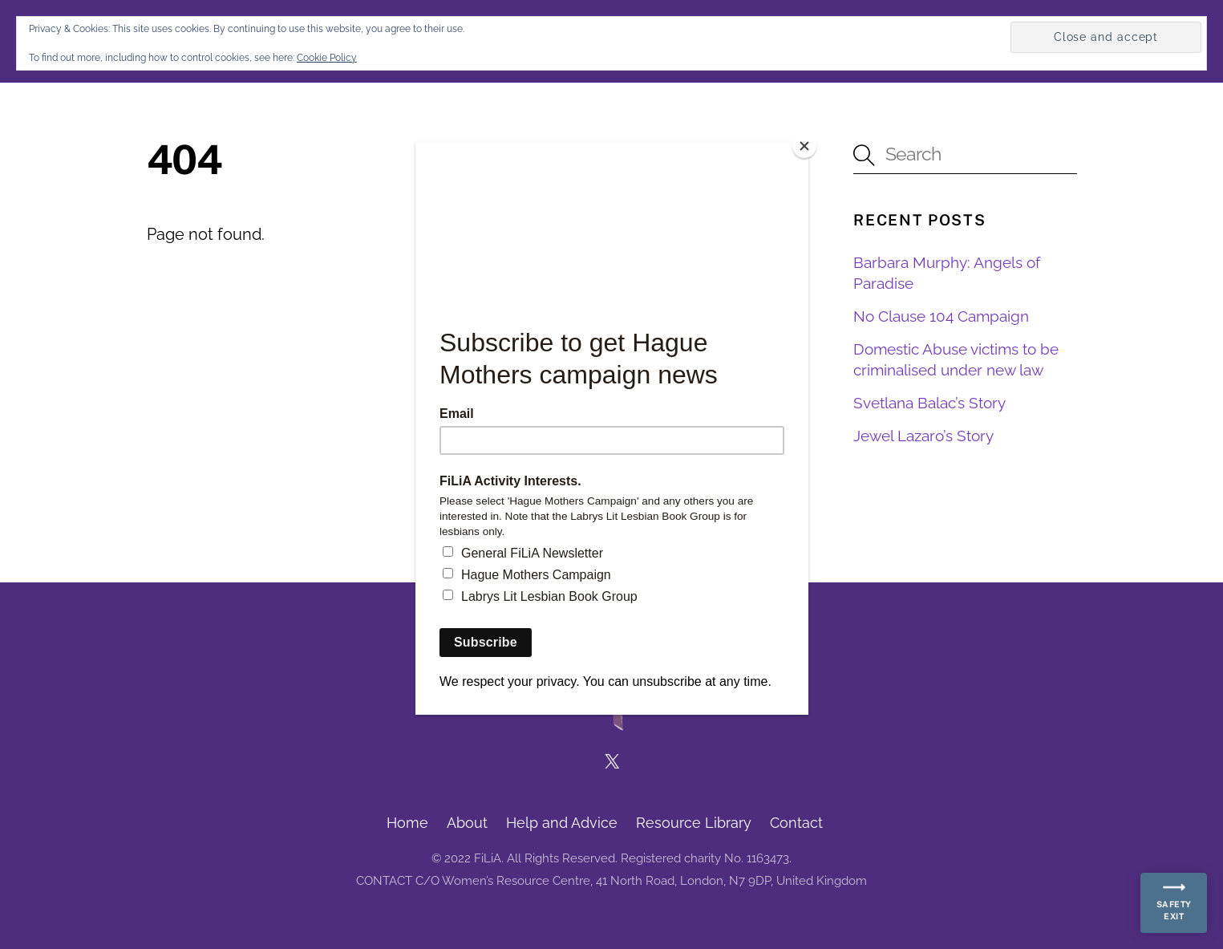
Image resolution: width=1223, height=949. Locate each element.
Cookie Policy (327, 57)
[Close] (804, 146)
